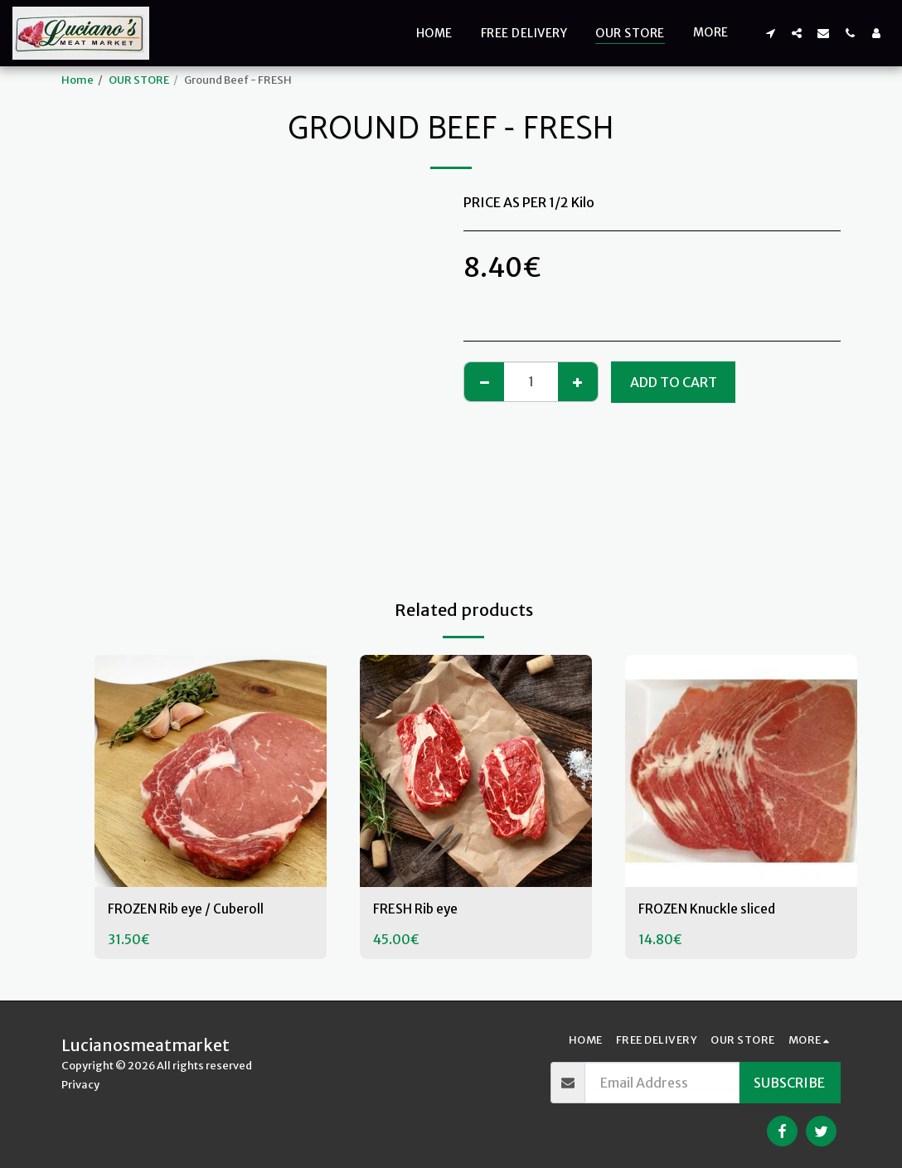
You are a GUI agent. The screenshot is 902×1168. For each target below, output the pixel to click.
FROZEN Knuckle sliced (708, 910)
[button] (770, 33)
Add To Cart (673, 382)
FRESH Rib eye (416, 910)
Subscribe (789, 1082)
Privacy (80, 1084)
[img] (211, 771)
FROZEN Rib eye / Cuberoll (188, 910)
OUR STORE (139, 79)
